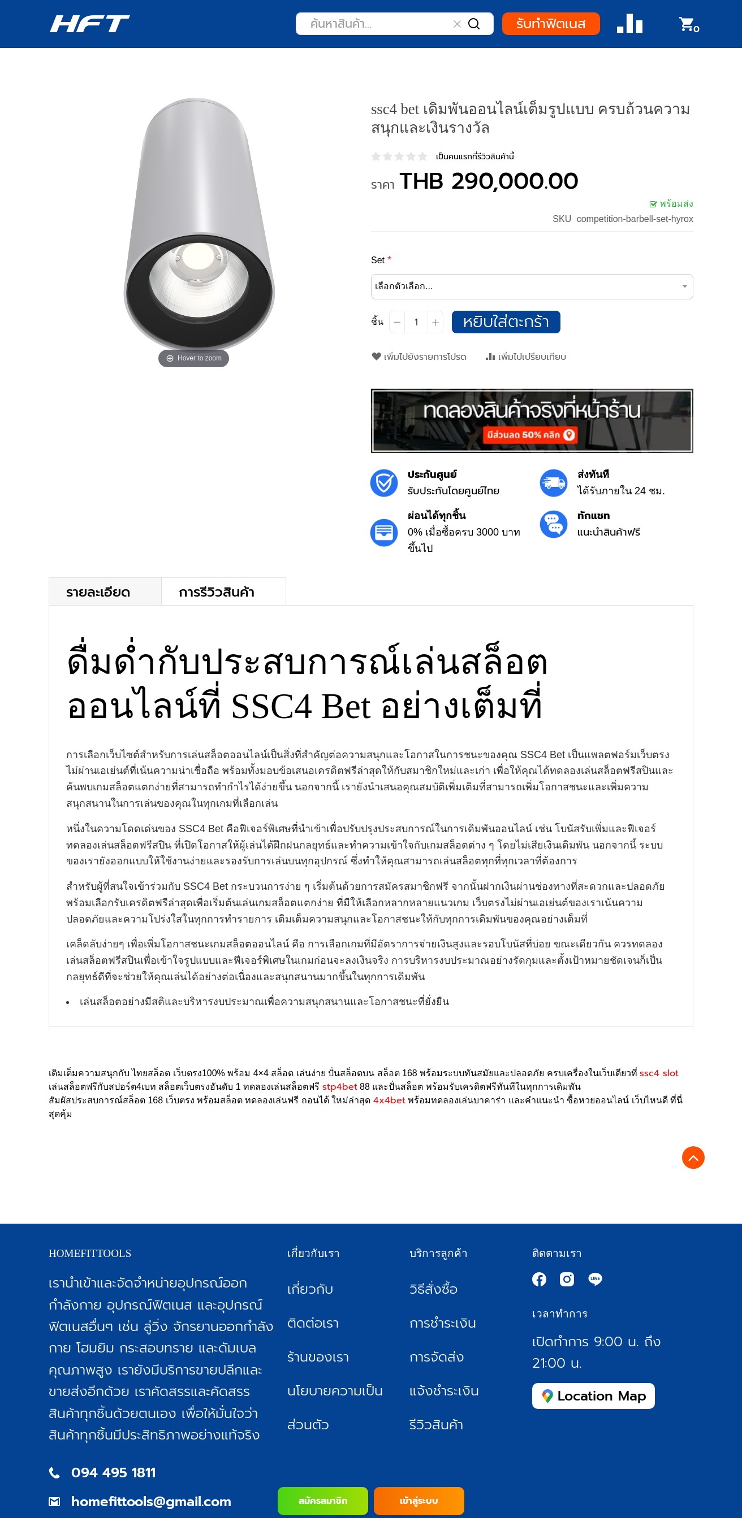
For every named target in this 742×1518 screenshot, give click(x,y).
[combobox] (395, 23)
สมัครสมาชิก (323, 1501)
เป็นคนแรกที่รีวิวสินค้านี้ (475, 157)
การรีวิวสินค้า (216, 591)
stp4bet (339, 1087)
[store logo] (90, 23)
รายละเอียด (98, 591)
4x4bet (389, 1100)
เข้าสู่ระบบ (419, 1501)
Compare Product (629, 24)
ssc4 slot (659, 1073)
